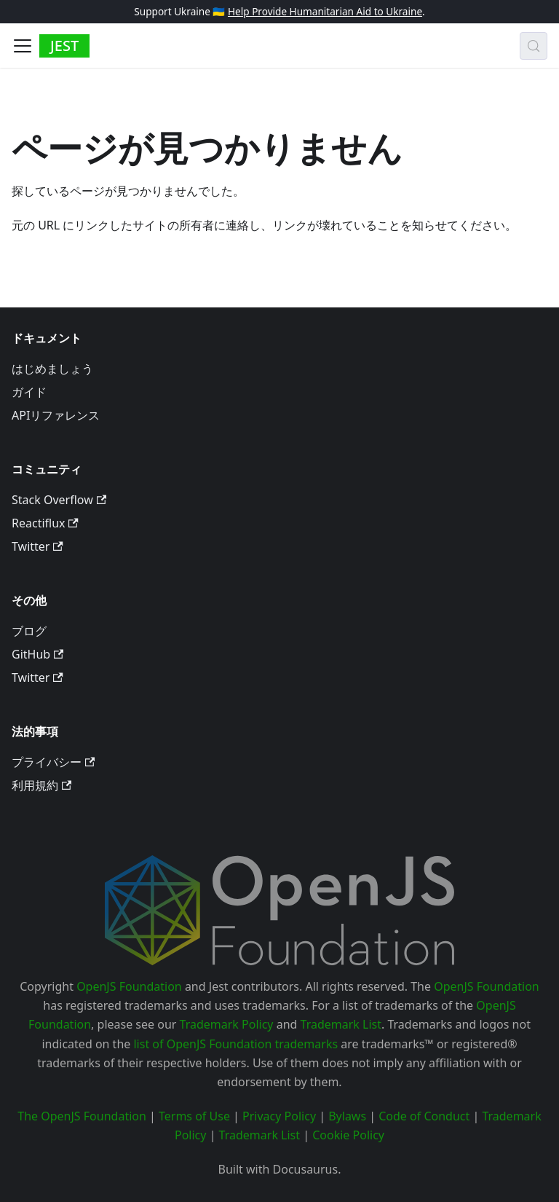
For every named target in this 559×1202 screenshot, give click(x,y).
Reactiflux (45, 523)
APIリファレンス (56, 415)
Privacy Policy (279, 1116)
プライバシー (53, 762)
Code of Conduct (423, 1116)
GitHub (37, 654)
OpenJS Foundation (129, 986)
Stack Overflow (59, 500)
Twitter (37, 546)
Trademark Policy (227, 1024)
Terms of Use (194, 1116)
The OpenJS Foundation (81, 1116)
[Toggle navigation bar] (22, 46)
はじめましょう (52, 369)
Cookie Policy (348, 1135)
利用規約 (41, 785)
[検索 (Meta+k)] (533, 46)
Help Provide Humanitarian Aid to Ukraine (325, 11)
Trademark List (341, 1024)
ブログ (29, 631)
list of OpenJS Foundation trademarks (235, 1044)
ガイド (29, 392)
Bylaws (347, 1116)
